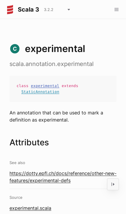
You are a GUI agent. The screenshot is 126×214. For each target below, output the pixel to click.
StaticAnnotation (40, 91)
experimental (45, 85)
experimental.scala (30, 208)
